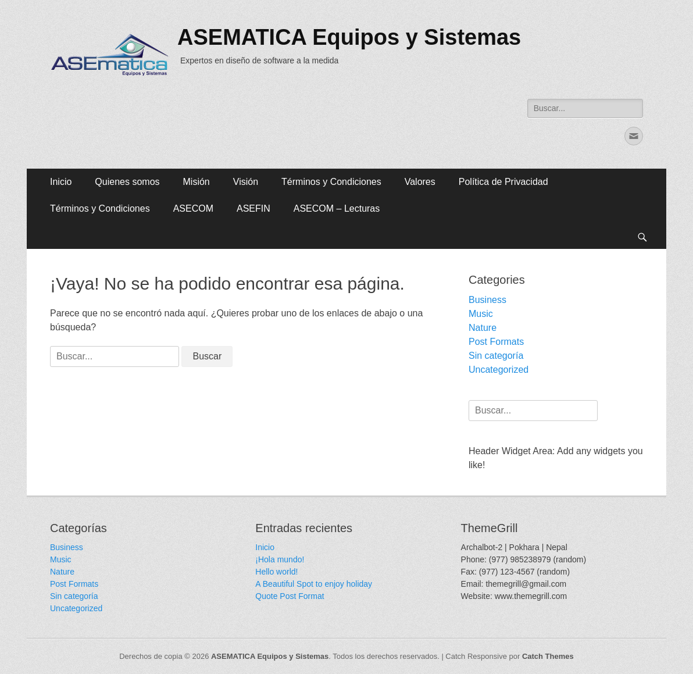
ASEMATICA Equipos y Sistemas (349, 37)
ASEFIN (253, 208)
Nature (482, 328)
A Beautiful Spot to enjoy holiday (313, 584)
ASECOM (193, 208)
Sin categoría (496, 356)
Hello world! (276, 571)
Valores (420, 182)
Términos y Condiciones (331, 182)
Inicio (61, 182)
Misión (196, 182)
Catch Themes (548, 656)
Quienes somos (127, 182)
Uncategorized (498, 370)
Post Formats (496, 342)
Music (481, 314)
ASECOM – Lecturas (337, 208)
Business (487, 300)
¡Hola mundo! (279, 559)
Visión (245, 182)
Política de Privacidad (503, 182)
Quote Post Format (289, 596)
